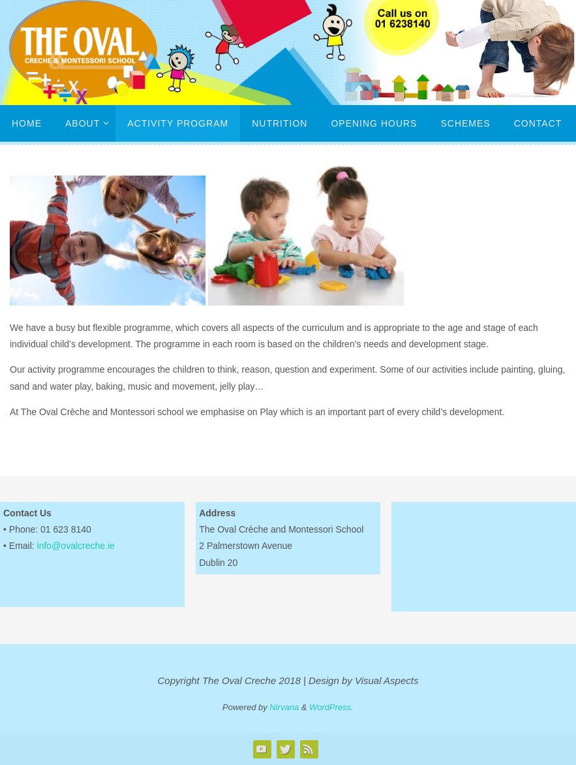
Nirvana (284, 707)
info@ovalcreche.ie (76, 545)
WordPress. (331, 707)
